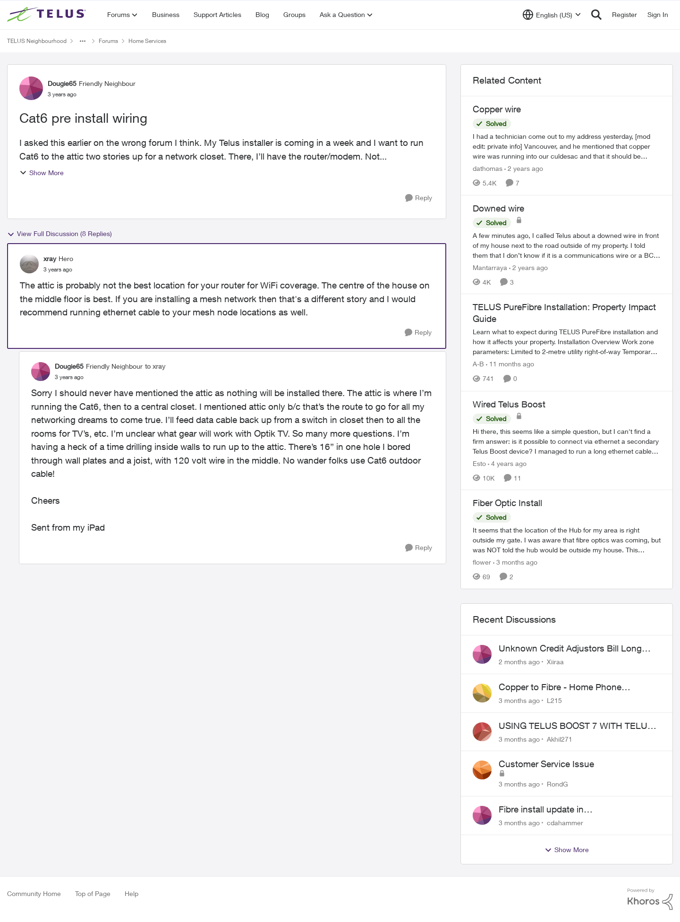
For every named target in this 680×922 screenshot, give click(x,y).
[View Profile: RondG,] (482, 770)
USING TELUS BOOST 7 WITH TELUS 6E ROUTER (576, 726)
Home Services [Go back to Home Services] (147, 40)
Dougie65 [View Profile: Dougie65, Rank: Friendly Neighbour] (62, 83)
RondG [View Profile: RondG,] (557, 784)
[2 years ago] (523, 168)
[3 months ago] (515, 562)
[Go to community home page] (47, 14)
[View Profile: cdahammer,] (482, 815)
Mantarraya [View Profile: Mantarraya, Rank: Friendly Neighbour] (490, 267)
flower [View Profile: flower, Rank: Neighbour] (482, 562)
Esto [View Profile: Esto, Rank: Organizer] (479, 463)
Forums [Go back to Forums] (108, 40)
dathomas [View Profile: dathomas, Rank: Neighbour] (487, 168)
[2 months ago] (519, 662)
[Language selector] (551, 14)
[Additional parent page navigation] (82, 41)
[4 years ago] (507, 463)
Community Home (34, 893)
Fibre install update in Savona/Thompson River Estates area (574, 809)
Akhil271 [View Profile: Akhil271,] (559, 739)
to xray (155, 366)
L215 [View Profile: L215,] (554, 700)
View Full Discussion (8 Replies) (59, 233)
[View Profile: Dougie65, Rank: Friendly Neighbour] (31, 88)
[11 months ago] (510, 364)
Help (131, 893)
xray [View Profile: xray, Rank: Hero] (49, 258)
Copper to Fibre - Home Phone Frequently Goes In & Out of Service (570, 687)
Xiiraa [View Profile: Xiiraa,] (555, 662)
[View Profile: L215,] (482, 693)
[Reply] (418, 198)
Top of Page (92, 893)
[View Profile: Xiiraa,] (482, 654)
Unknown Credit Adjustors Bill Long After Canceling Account (570, 648)
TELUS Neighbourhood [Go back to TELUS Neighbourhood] (37, 40)
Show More (41, 173)
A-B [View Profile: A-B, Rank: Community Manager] (478, 364)
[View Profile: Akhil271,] (482, 731)
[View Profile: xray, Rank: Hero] (29, 263)
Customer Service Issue (546, 764)
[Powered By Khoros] (650, 899)
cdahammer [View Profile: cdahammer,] (565, 823)
